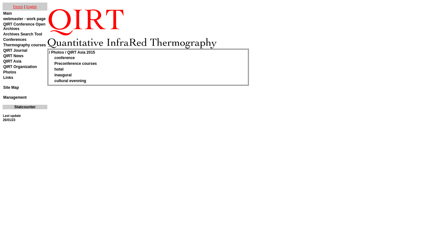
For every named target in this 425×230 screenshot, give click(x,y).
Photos (9, 72)
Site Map (11, 87)
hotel (59, 69)
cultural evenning (70, 81)
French (18, 7)
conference (64, 58)
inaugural (63, 75)
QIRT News (13, 56)
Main (7, 13)
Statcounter (25, 107)
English (31, 7)
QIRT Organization (20, 67)
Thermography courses (24, 45)
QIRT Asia (12, 61)
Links (8, 77)
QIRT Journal (15, 50)
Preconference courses (75, 63)
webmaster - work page (24, 19)
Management (15, 97)
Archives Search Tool (22, 34)
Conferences (15, 39)
